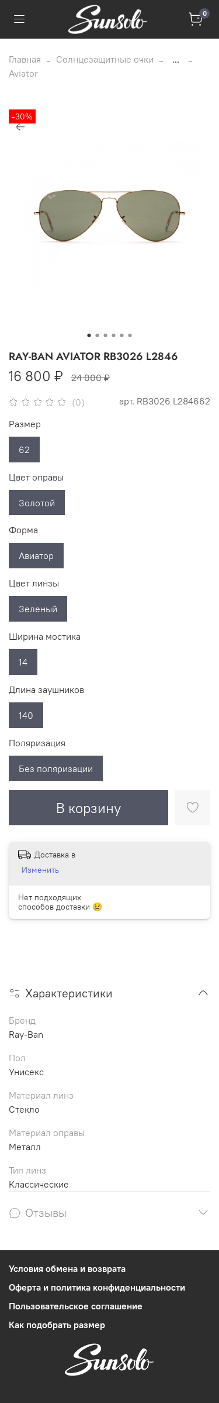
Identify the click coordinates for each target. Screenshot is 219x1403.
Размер (25, 424)
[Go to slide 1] (89, 335)
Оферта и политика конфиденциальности (97, 1287)
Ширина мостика (45, 636)
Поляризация (37, 743)
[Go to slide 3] (105, 335)
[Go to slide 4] (114, 335)
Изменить (40, 870)
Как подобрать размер (57, 1324)
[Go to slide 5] (122, 335)
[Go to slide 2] (97, 335)
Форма (23, 530)
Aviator (23, 73)
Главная (25, 59)
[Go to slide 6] (130, 335)
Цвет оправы (36, 477)
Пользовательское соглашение (75, 1306)
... (175, 59)
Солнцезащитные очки (105, 59)
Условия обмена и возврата (67, 1268)
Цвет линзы (34, 583)
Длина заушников (46, 689)
